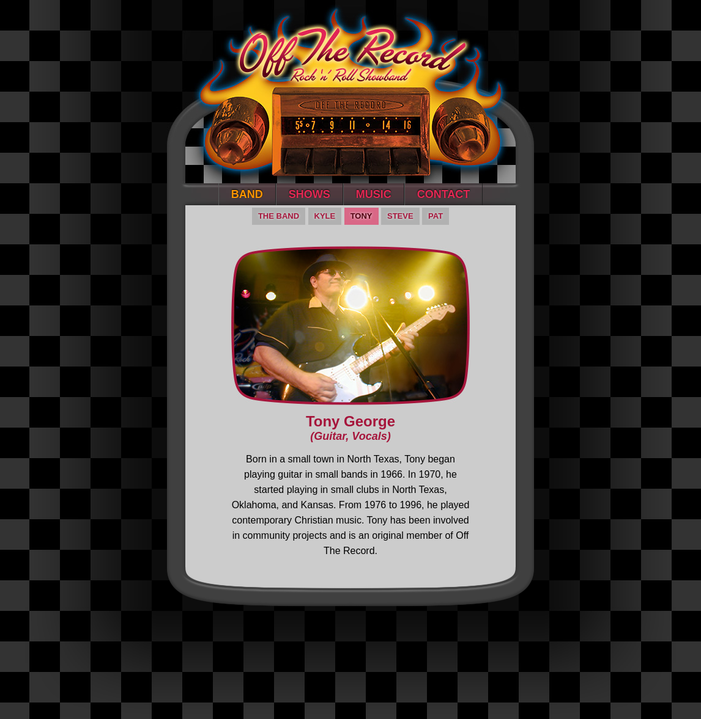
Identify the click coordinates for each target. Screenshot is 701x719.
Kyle (325, 216)
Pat (435, 216)
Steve (400, 216)
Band (247, 194)
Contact (443, 194)
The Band (278, 216)
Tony (361, 216)
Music (373, 194)
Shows (309, 194)
